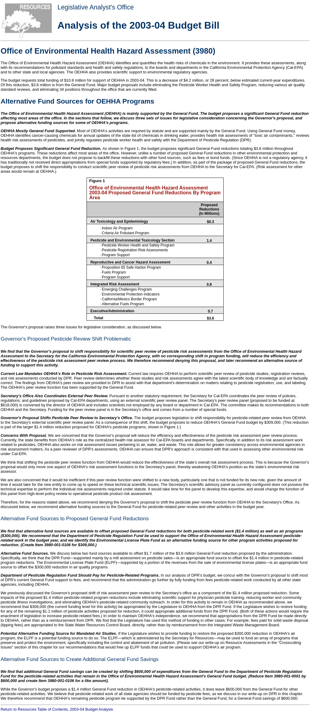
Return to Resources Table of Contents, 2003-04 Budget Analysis (57, 709)
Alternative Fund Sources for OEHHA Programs (77, 101)
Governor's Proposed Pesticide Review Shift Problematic (66, 339)
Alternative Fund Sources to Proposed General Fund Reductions (75, 518)
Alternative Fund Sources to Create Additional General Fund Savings (79, 659)
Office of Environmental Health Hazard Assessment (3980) (108, 51)
